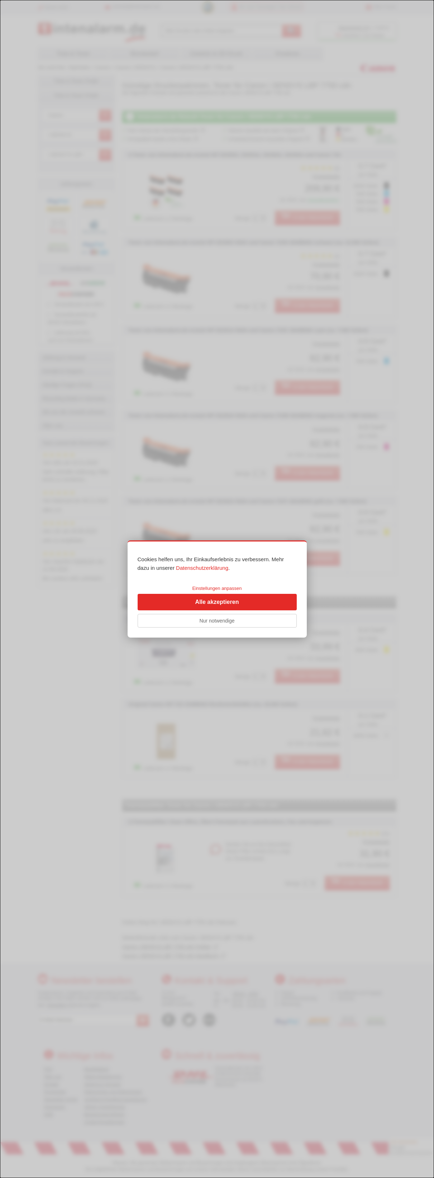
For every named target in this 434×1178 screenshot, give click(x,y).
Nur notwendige (216, 621)
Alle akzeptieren (217, 602)
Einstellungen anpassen (217, 588)
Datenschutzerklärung (202, 568)
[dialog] (217, 589)
